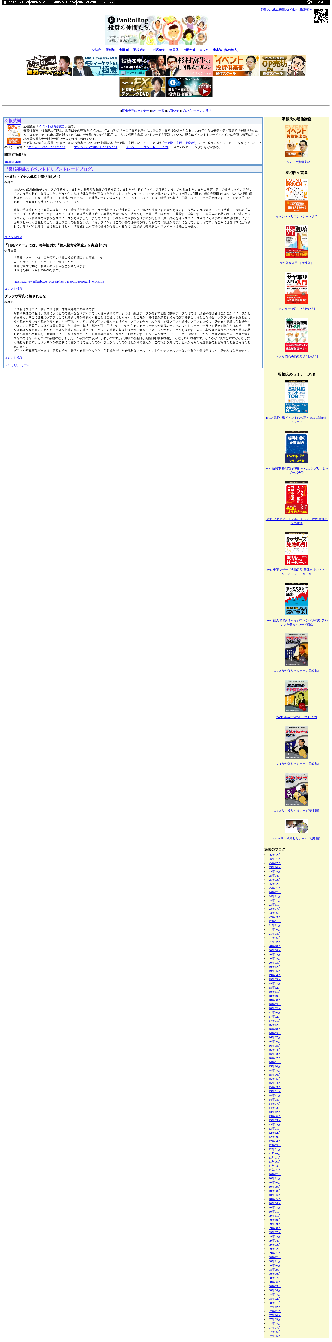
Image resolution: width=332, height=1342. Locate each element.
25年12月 (275, 863)
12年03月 (275, 1145)
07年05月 (275, 1336)
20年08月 (275, 950)
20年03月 (275, 962)
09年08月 (275, 1228)
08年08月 (275, 1273)
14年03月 (275, 1108)
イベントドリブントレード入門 (147, 147)
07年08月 (275, 1323)
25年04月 (275, 875)
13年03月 (275, 1124)
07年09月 (275, 1319)
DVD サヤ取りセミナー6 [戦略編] (296, 670)
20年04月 (275, 958)
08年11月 (275, 1261)
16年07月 (275, 1037)
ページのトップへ (18, 365)
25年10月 (275, 867)
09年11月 (275, 1215)
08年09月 (275, 1269)
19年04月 (275, 975)
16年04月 (275, 1049)
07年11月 (275, 1311)
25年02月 (275, 884)
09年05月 (275, 1236)
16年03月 (275, 1054)
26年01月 (275, 859)
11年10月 (275, 1153)
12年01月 (275, 1149)
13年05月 (275, 1120)
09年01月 (275, 1253)
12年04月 (275, 1141)
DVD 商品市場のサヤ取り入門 (296, 717)
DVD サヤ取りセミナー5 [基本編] (296, 810)
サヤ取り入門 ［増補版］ (181, 143)
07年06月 (275, 1331)
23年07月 (275, 908)
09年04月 (275, 1240)
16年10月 (275, 1029)
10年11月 (275, 1178)
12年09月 (275, 1137)
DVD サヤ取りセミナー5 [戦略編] (296, 763)
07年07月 (275, 1327)
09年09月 (275, 1224)
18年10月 (275, 996)
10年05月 (275, 1199)
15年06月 (275, 1074)
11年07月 (275, 1157)
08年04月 (275, 1290)
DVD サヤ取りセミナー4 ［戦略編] (296, 838)
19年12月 (275, 966)
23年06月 (275, 913)
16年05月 (275, 1045)
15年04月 (275, 1083)
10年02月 (275, 1207)
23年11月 (275, 904)
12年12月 (275, 1132)
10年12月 (275, 1174)
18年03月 (275, 1004)
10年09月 (275, 1186)
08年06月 (275, 1282)
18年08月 (275, 1000)
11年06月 (275, 1161)
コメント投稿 (13, 237)
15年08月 (275, 1070)
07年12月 (275, 1307)
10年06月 (275, 1195)
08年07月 (275, 1278)
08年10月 (275, 1265)
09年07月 (275, 1232)
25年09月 (275, 871)
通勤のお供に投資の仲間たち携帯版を (286, 9)
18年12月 (275, 987)
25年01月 (275, 888)
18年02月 (275, 1008)
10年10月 (275, 1182)
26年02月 (275, 854)
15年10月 (275, 1066)
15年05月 (275, 1078)
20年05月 (275, 954)
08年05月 (275, 1286)
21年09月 (275, 929)
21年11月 (275, 925)
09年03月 (275, 1244)
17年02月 (275, 1016)
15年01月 (275, 1091)
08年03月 (275, 1294)
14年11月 (275, 1095)
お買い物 (173, 110)
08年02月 (275, 1298)
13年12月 (275, 1112)
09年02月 (275, 1249)
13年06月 (275, 1116)
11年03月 (275, 1166)
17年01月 (275, 1020)
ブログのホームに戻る (197, 110)
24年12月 (275, 892)
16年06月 (275, 1041)
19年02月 (275, 983)
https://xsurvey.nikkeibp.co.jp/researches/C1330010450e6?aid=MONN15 (59, 281)
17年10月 (275, 1012)
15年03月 (275, 1087)
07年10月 (275, 1315)
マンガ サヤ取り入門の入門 (46, 147)
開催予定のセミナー (135, 110)
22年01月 (275, 921)
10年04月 (275, 1203)
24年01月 (275, 900)
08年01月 (275, 1302)
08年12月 (275, 1257)
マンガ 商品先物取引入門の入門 (95, 147)
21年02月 (275, 942)
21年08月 (275, 933)
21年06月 (275, 937)
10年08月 (275, 1190)
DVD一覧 (158, 110)
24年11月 (275, 896)
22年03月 (275, 917)
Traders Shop (12, 161)
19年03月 (275, 979)
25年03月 (275, 879)
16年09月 (275, 1033)
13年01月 (275, 1128)
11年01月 (275, 1170)
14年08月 (275, 1099)
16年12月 (275, 1025)
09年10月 (275, 1219)
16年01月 (275, 1062)
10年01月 (275, 1211)
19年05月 (275, 971)
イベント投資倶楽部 (51, 126)
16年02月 (275, 1058)
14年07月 (275, 1103)
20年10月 (275, 946)
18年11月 (275, 991)
